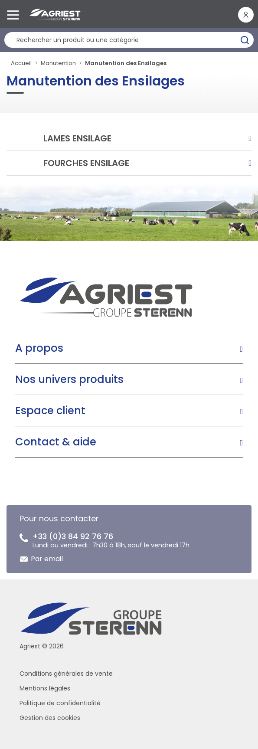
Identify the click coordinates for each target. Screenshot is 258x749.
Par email (47, 559)
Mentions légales (45, 688)
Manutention (58, 63)
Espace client (50, 410)
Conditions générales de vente (66, 673)
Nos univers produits (69, 379)
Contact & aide (55, 442)
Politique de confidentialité (60, 703)
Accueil (21, 63)
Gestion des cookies (50, 717)
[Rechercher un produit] (129, 40)
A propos (39, 348)
